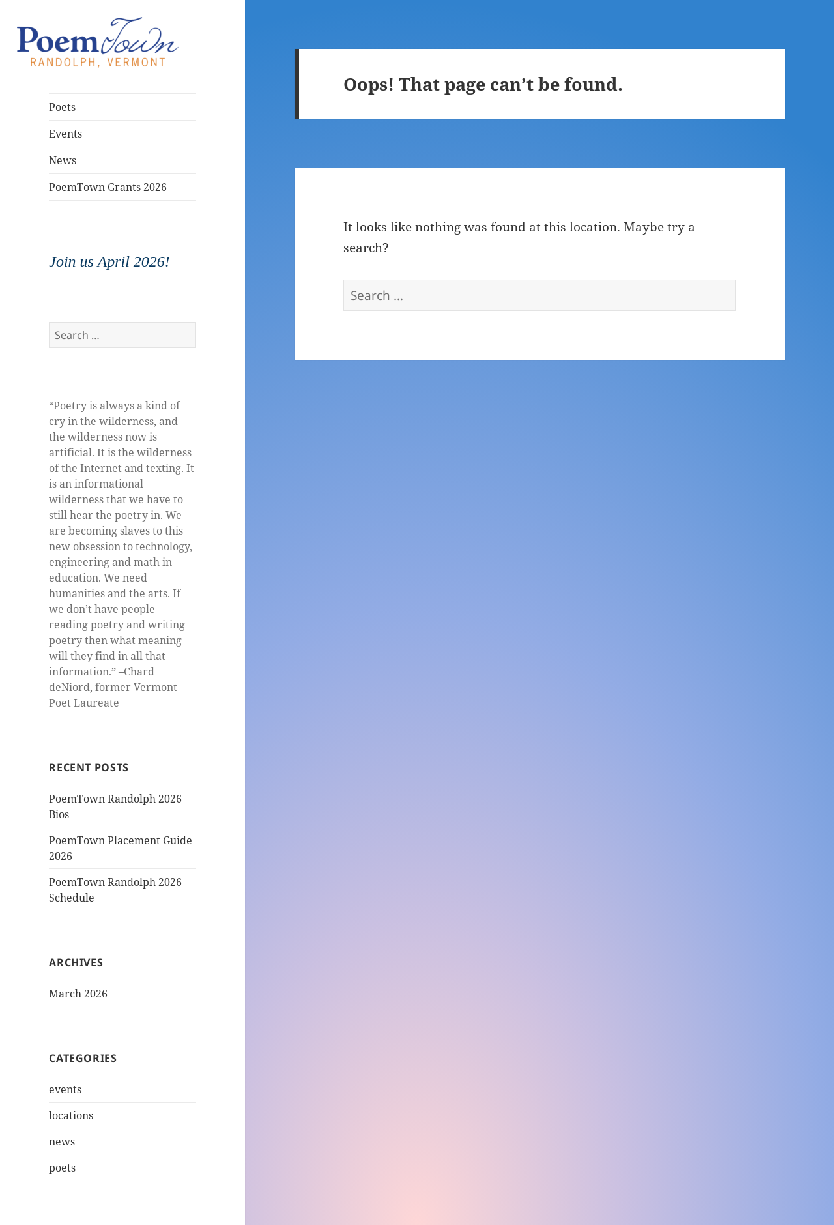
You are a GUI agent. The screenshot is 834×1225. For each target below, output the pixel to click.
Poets (62, 107)
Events (65, 133)
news (62, 1141)
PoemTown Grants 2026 (108, 187)
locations (71, 1115)
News (62, 160)
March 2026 (78, 993)
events (65, 1089)
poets (62, 1167)
